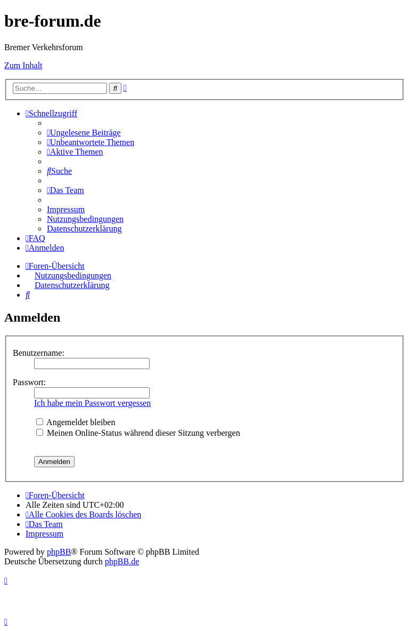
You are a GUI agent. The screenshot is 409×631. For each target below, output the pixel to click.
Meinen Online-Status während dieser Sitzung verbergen (138, 432)
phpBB (59, 551)
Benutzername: (38, 352)
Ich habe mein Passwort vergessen (92, 403)
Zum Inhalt (23, 65)
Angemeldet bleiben (75, 422)
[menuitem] (84, 132)
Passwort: (29, 382)
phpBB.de (122, 561)
